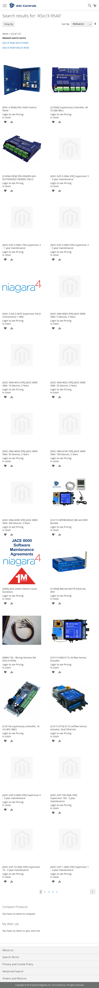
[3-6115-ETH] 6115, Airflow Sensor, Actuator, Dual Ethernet (68, 728)
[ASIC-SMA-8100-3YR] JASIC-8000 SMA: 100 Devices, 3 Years (67, 453)
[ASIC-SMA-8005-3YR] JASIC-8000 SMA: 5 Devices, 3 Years (67, 315)
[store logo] (22, 5)
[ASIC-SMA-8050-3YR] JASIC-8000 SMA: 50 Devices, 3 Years (19, 453)
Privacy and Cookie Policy (17, 964)
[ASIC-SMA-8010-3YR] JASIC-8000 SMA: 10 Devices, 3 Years (19, 384)
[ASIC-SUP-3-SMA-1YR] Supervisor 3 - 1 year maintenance (21, 246)
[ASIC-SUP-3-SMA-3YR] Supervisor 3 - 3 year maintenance (69, 178)
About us (7, 950)
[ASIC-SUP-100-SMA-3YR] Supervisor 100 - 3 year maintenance (63, 798)
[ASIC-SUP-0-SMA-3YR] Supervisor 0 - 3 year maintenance (21, 797)
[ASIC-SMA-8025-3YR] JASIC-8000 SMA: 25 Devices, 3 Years (67, 384)
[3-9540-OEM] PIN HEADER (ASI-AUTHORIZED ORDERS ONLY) (19, 178)
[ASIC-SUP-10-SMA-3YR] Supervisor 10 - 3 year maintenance (21, 868)
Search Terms (10, 957)
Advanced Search (12, 971)
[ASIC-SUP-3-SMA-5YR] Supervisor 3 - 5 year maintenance (69, 246)
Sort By (65, 23)
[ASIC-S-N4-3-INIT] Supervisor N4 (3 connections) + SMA (21, 315)
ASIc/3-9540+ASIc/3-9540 (15, 47)
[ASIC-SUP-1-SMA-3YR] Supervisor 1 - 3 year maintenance (69, 868)
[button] (5, 122)
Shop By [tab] (8, 24)
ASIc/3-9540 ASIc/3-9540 (15, 42)
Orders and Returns (14, 978)
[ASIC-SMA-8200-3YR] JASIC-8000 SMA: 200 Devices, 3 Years (19, 521)
